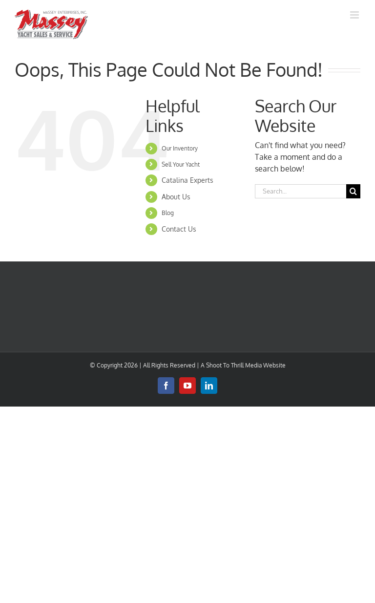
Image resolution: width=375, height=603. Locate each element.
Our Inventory (180, 148)
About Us (176, 197)
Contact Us (179, 229)
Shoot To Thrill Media (234, 365)
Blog (168, 212)
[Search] (353, 191)
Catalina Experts (187, 180)
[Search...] (300, 191)
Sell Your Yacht (181, 164)
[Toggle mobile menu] (355, 15)
